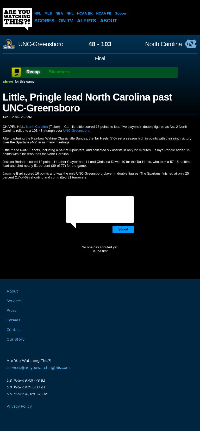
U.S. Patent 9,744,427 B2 (26, 387)
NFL (37, 13)
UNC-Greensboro (40, 44)
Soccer (120, 13)
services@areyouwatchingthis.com (38, 368)
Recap (33, 71)
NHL (69, 13)
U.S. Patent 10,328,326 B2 (26, 394)
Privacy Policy (19, 406)
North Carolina (163, 44)
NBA (59, 13)
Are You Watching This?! (17, 19)
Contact (14, 330)
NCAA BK (84, 13)
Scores (44, 20)
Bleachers (59, 71)
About (111, 20)
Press (11, 311)
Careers (13, 320)
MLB (48, 13)
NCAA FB (103, 13)
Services (14, 301)
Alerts (88, 20)
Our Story (15, 339)
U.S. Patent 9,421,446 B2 (26, 380)
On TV (66, 20)
